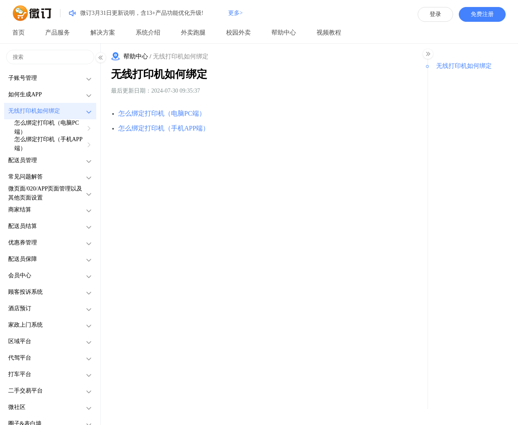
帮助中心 (283, 32)
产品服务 (57, 32)
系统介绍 (148, 32)
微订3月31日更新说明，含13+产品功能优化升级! (142, 13)
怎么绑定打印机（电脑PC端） (162, 113)
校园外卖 (238, 32)
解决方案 (102, 32)
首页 (18, 32)
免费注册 (482, 14)
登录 (435, 14)
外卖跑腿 (193, 32)
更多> (235, 13)
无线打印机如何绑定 (159, 74)
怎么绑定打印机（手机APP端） (163, 128)
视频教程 (329, 32)
